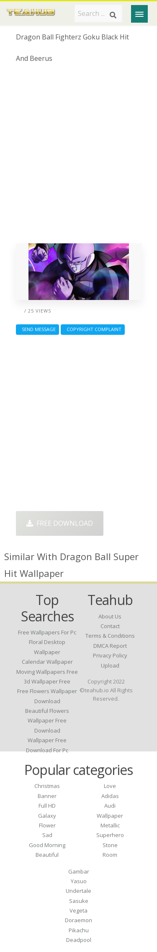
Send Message (37, 329)
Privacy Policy (110, 655)
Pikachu (79, 930)
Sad (47, 835)
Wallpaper (110, 815)
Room (110, 854)
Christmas (47, 786)
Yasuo (79, 881)
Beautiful (47, 854)
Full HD (47, 805)
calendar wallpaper (47, 661)
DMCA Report (110, 645)
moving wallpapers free (47, 672)
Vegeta (78, 910)
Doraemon (78, 920)
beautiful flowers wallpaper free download (47, 720)
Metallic (110, 825)
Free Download (59, 523)
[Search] (113, 15)
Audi (110, 805)
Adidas (110, 796)
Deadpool (78, 940)
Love (110, 786)
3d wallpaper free (47, 681)
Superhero (110, 835)
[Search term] (98, 13)
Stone (110, 845)
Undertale (78, 891)
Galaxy (47, 815)
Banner (47, 796)
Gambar (78, 871)
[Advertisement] (78, 156)
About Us (109, 616)
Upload (110, 665)
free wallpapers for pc (47, 632)
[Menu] (139, 14)
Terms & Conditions (110, 635)
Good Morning (47, 845)
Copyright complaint (92, 329)
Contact (110, 626)
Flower (47, 825)
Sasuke (78, 901)
